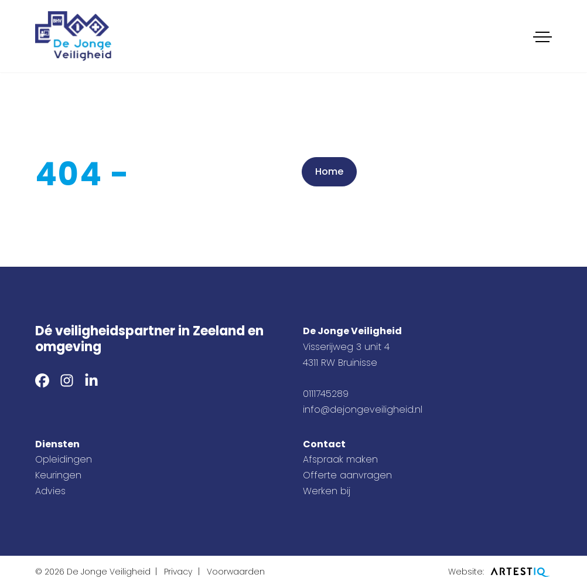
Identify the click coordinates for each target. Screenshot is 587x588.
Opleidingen (63, 459)
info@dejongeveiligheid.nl (362, 409)
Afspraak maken (340, 459)
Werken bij (326, 491)
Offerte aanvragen (347, 475)
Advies (50, 491)
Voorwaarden (236, 571)
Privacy (178, 571)
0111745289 (326, 393)
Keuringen (58, 475)
